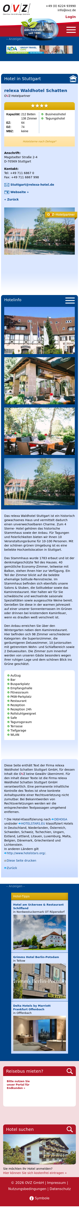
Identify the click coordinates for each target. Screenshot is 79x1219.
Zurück (12, 868)
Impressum (56, 1183)
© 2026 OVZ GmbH (27, 1183)
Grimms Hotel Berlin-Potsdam (36, 957)
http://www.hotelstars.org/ (26, 853)
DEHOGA (60, 819)
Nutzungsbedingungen (27, 1189)
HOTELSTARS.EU (33, 823)
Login (70, 17)
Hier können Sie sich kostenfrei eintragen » (35, 1173)
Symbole (42, 1198)
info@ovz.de (67, 10)
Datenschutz (60, 1189)
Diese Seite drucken (21, 860)
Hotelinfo (12, 300)
